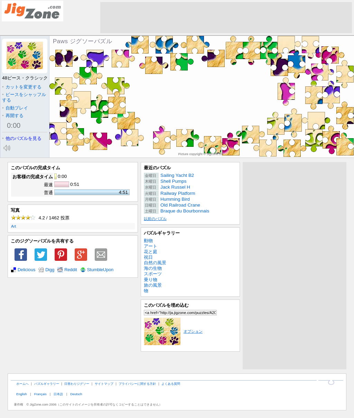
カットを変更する (21, 86)
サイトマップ (104, 384)
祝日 (148, 257)
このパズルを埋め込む (166, 305)
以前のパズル (155, 219)
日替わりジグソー (76, 384)
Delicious (26, 269)
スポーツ (153, 273)
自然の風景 (155, 262)
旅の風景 (153, 285)
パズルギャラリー (162, 233)
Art (13, 226)
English (21, 394)
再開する (13, 115)
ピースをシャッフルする (24, 97)
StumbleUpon (100, 269)
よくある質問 (170, 384)
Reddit (70, 269)
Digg (49, 269)
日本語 (58, 394)
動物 (148, 240)
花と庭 (150, 251)
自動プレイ (15, 108)
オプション (173, 331)
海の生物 (153, 268)
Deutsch (76, 394)
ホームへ (22, 384)
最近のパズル (157, 167)
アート (150, 246)
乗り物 (150, 279)
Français (40, 394)
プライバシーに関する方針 (137, 384)
